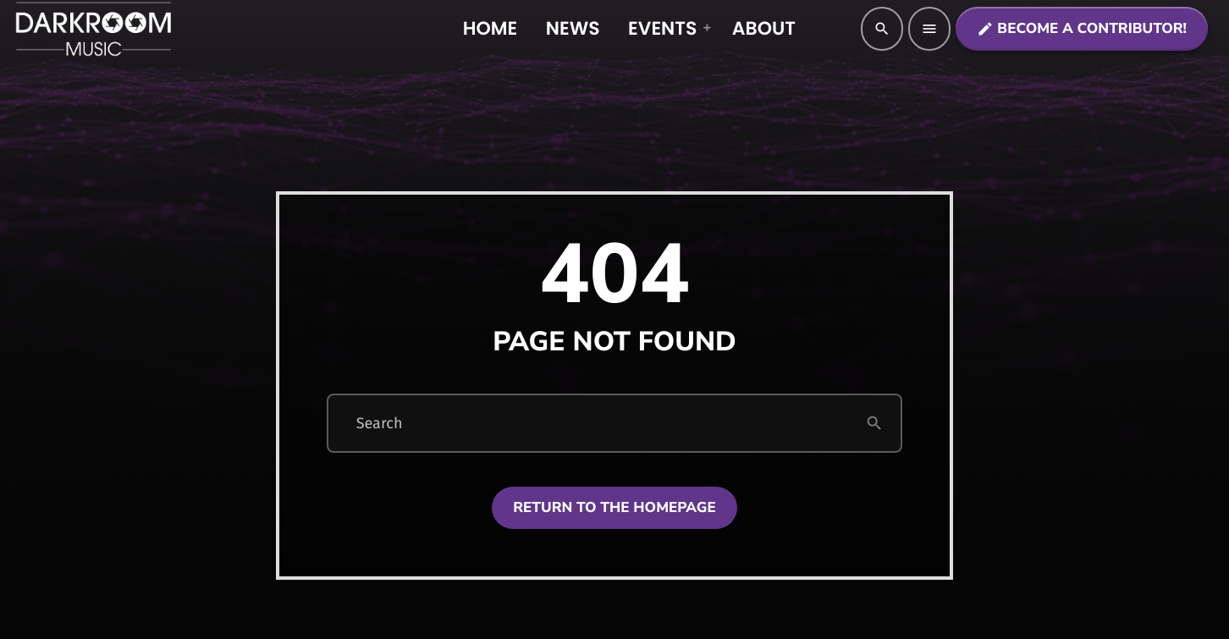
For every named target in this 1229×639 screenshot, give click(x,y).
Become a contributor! (1082, 29)
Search (379, 423)
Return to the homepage (614, 508)
